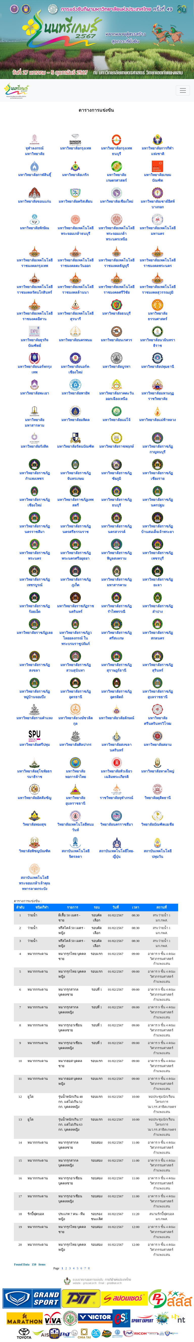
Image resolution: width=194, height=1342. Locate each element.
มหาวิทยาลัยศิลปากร (75, 745)
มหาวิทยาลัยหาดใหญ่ (157, 771)
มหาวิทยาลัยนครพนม (75, 340)
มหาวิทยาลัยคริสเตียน (75, 201)
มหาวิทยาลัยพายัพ (75, 393)
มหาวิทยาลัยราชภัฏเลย (35, 633)
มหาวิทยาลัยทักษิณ (34, 228)
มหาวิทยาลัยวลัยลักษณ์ (116, 718)
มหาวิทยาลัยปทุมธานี (157, 367)
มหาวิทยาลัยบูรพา (116, 367)
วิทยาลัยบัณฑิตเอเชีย (157, 824)
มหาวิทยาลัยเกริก (75, 175)
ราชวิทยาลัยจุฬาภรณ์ (116, 798)
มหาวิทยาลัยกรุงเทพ (75, 148)
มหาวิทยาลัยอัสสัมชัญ (34, 798)
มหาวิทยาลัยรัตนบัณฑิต (75, 446)
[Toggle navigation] (183, 90)
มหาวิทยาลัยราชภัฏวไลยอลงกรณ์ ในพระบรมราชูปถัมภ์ (75, 638)
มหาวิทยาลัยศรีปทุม (34, 745)
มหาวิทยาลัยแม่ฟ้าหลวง (157, 420)
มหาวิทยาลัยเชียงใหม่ (116, 201)
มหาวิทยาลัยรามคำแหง (34, 718)
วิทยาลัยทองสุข (34, 824)
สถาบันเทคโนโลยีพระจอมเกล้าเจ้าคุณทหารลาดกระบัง (34, 883)
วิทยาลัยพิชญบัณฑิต (34, 851)
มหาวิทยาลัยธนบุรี (116, 313)
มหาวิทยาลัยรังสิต (34, 446)
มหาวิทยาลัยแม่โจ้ (116, 420)
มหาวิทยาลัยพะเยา (34, 393)
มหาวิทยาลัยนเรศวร (116, 340)
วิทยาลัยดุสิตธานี (157, 798)
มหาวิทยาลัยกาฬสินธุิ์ (34, 175)
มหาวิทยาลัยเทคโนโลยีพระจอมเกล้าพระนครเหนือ (116, 233)
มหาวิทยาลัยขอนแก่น (34, 201)
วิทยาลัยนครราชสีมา (116, 824)
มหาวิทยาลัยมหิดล (75, 420)
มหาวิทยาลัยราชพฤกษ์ (116, 446)
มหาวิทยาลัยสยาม (158, 745)
